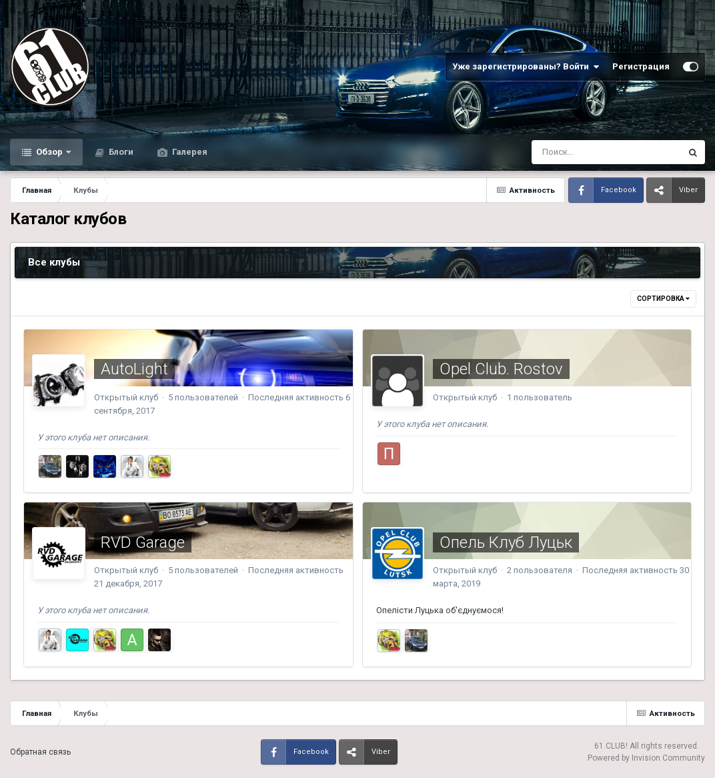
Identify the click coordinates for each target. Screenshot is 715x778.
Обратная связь (40, 752)
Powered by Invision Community (646, 758)
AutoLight (134, 369)
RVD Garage (143, 542)
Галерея (188, 152)
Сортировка (663, 298)
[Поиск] (581, 152)
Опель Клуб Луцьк (506, 542)
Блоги (120, 152)
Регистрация (641, 66)
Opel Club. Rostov (501, 369)
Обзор (49, 152)
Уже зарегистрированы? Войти (525, 67)
